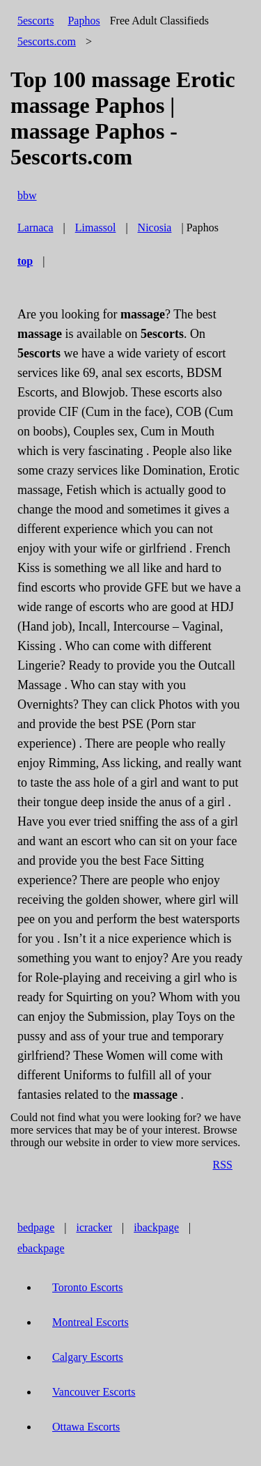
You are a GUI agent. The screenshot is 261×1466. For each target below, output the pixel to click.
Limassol (95, 227)
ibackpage (156, 1227)
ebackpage (41, 1248)
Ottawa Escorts (86, 1427)
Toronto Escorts (87, 1287)
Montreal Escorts (90, 1322)
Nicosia (155, 227)
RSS (222, 1165)
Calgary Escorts (87, 1357)
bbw (27, 195)
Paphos (84, 20)
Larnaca (35, 227)
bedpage (35, 1227)
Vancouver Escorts (94, 1392)
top (25, 261)
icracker (95, 1227)
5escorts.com (46, 41)
